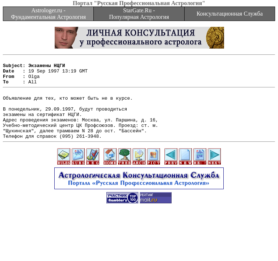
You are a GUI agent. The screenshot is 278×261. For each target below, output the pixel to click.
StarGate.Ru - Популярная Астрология (139, 13)
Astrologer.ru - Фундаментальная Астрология (48, 13)
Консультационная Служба (230, 14)
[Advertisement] (139, 240)
